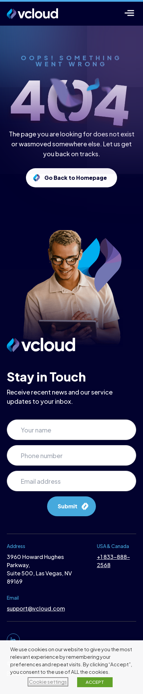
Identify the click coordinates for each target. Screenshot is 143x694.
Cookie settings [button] (48, 682)
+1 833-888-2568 (113, 561)
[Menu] (129, 12)
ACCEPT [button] (95, 682)
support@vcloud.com (36, 608)
